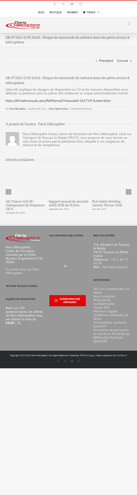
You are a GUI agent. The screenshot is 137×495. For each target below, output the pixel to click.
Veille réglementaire (58, 108)
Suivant (122, 60)
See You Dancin (120, 355)
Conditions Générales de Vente (110, 317)
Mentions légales (105, 311)
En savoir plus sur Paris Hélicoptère (22, 271)
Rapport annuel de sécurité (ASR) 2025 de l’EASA (68, 203)
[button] (8, 192)
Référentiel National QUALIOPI (107, 339)
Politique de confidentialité (103, 302)
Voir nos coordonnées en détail (111, 291)
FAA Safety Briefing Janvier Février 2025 (107, 203)
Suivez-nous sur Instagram (67, 300)
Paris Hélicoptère (17, 108)
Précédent (106, 60)
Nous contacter (104, 296)
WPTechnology (87, 355)
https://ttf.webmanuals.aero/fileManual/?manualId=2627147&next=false (58, 100)
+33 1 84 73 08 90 (110, 261)
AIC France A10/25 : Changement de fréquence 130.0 (25, 205)
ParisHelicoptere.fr (115, 267)
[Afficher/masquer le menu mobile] (129, 24)
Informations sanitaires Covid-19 (110, 324)
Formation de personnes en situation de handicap (111, 332)
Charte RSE (101, 307)
